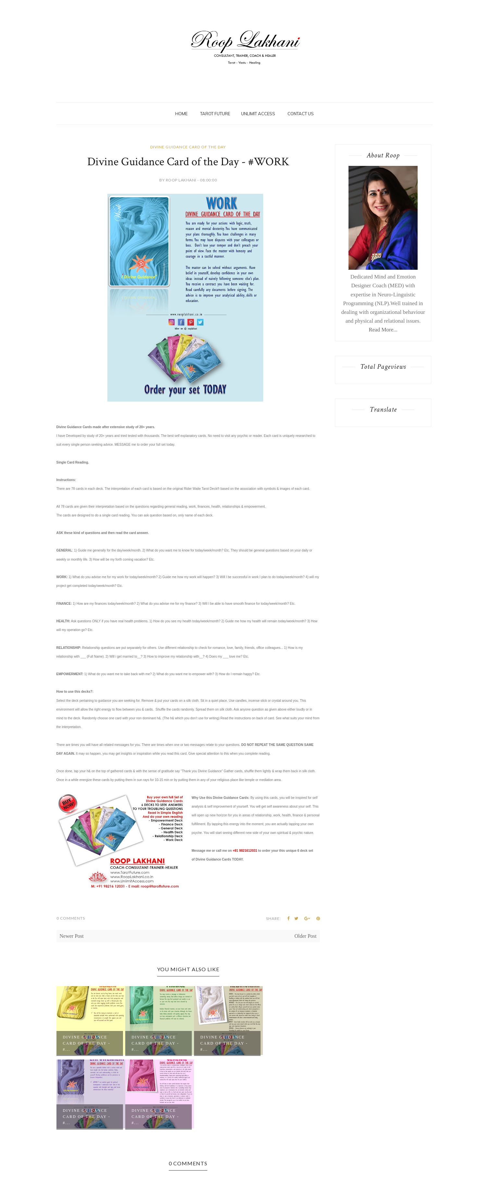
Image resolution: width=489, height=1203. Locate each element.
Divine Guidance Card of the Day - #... (86, 1043)
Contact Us (300, 113)
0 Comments (70, 918)
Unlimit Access (258, 113)
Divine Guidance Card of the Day (188, 146)
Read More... (383, 330)
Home (181, 113)
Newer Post (72, 936)
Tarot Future (215, 113)
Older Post (306, 936)
